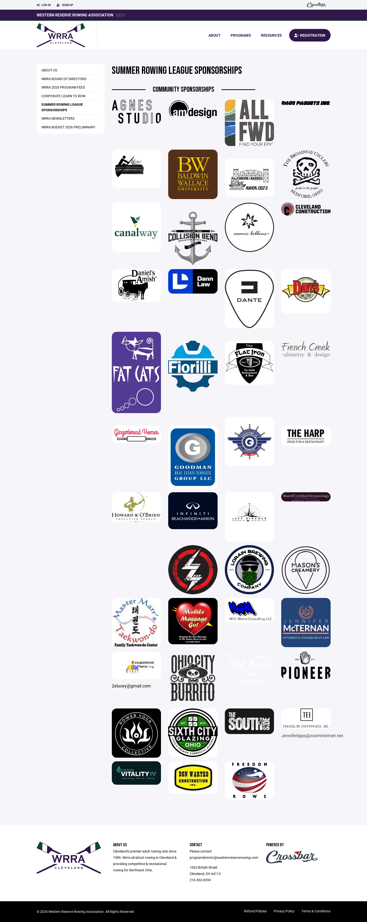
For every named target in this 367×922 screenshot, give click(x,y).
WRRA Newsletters (57, 118)
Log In (44, 5)
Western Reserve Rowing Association (75, 14)
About (214, 35)
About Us (49, 70)
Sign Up (65, 5)
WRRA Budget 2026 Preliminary (68, 127)
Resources (271, 35)
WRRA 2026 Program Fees (63, 87)
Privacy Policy (284, 911)
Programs (241, 35)
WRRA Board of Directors (63, 78)
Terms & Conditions (316, 911)
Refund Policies (255, 911)
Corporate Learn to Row (63, 96)
